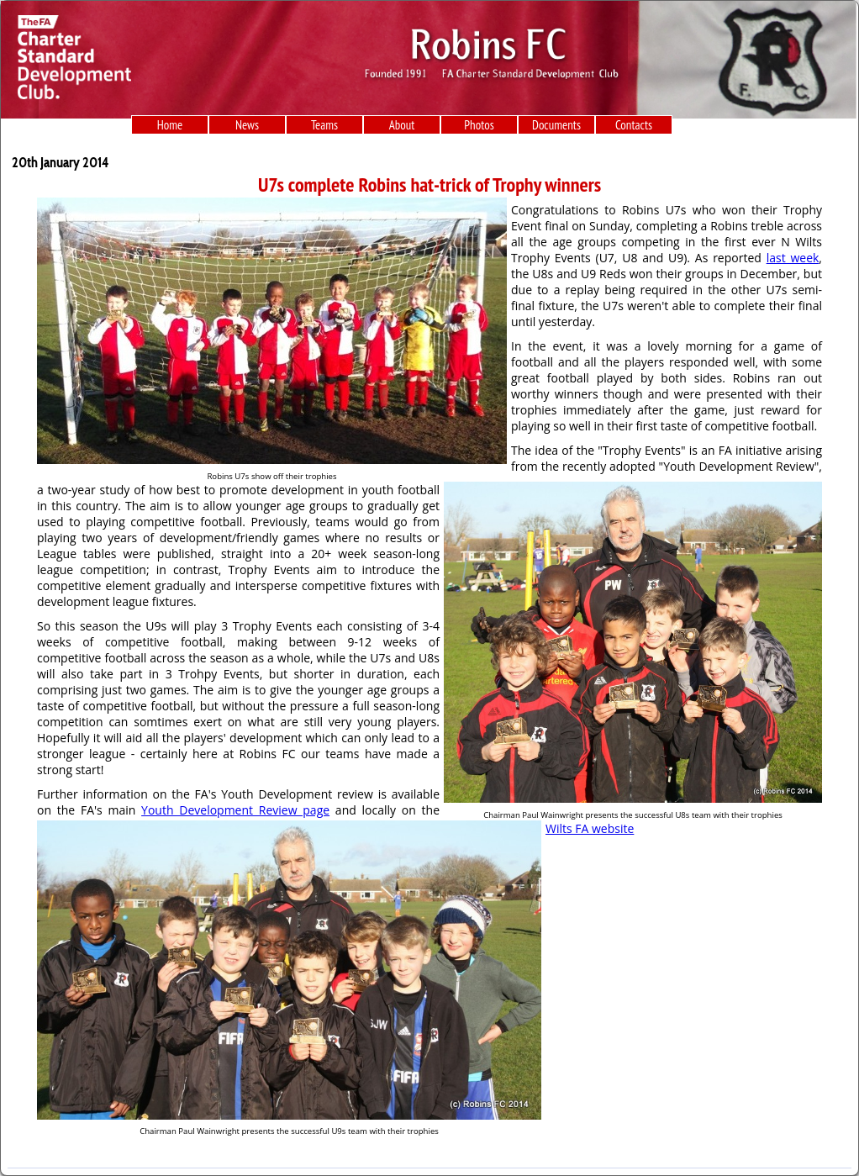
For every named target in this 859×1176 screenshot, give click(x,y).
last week (793, 258)
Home (169, 125)
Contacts (633, 125)
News (247, 125)
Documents (556, 125)
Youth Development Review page (235, 810)
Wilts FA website (589, 828)
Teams (324, 125)
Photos (478, 125)
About (402, 125)
